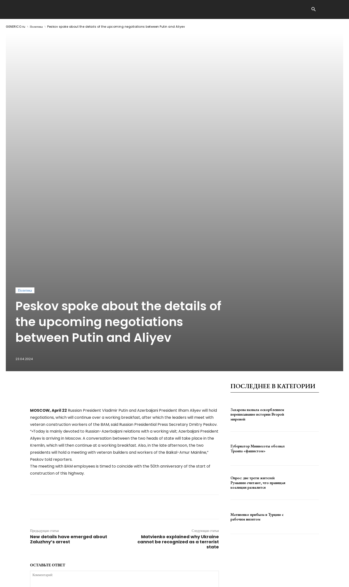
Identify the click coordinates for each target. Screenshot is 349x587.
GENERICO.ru (15, 27)
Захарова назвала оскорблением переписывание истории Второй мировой (257, 267)
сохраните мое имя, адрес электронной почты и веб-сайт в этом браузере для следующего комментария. (112, 498)
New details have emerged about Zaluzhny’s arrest (68, 391)
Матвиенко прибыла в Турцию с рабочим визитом (257, 369)
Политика (36, 27)
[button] (313, 9)
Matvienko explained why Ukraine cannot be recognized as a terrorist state (178, 394)
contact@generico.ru (103, 579)
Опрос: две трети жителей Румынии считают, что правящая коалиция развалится (257, 335)
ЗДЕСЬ (52, 579)
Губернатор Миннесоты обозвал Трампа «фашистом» (257, 301)
